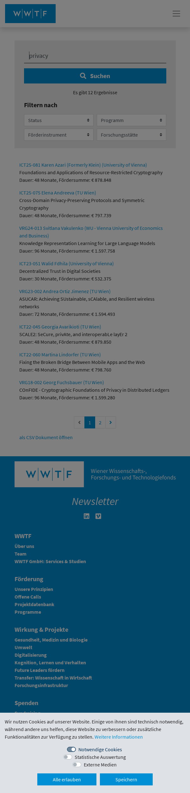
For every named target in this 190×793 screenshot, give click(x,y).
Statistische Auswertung (100, 757)
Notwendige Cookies (100, 749)
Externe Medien (100, 764)
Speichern (126, 779)
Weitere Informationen (119, 737)
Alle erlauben (67, 779)
